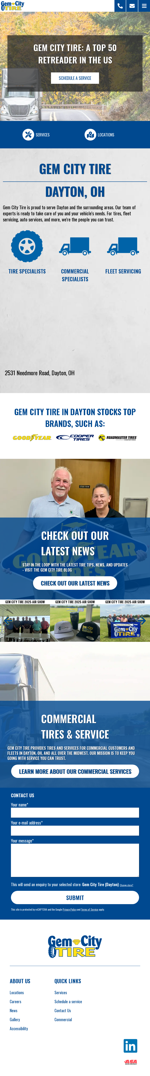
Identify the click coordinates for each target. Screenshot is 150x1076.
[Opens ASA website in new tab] (130, 1063)
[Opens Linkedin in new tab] (130, 1046)
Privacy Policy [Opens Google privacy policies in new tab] (69, 909)
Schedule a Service (75, 78)
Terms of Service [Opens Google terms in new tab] (89, 909)
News (13, 1010)
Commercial (63, 1019)
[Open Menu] (144, 6)
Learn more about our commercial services (75, 771)
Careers (15, 1001)
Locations (17, 992)
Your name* (19, 805)
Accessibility (19, 1028)
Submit (75, 897)
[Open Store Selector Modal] (120, 6)
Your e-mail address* (27, 823)
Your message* (22, 841)
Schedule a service (68, 1001)
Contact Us (62, 1010)
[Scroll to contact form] (132, 6)
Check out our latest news (75, 583)
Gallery (15, 1019)
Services (60, 992)
